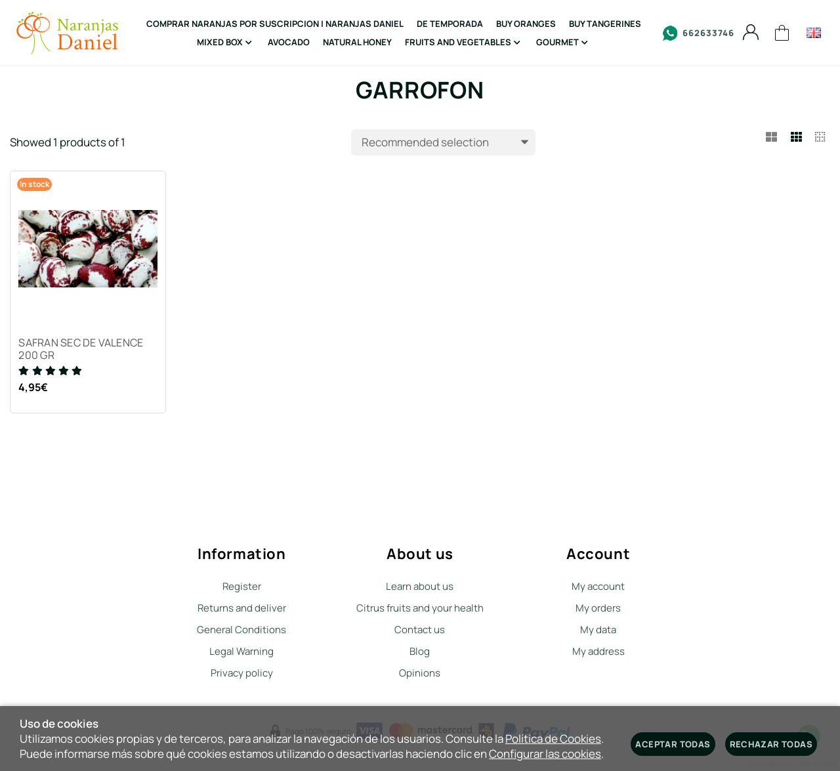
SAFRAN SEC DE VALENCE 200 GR (82, 351)
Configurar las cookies (545, 753)
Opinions (419, 673)
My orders (598, 608)
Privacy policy (242, 673)
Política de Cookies (553, 738)
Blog (420, 651)
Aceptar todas (672, 744)
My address (598, 651)
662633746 (698, 33)
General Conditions (241, 629)
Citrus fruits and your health (420, 608)
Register (241, 586)
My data (598, 629)
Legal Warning (241, 651)
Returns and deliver (242, 608)
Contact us (419, 629)
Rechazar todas (771, 744)
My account (598, 586)
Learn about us (419, 586)
